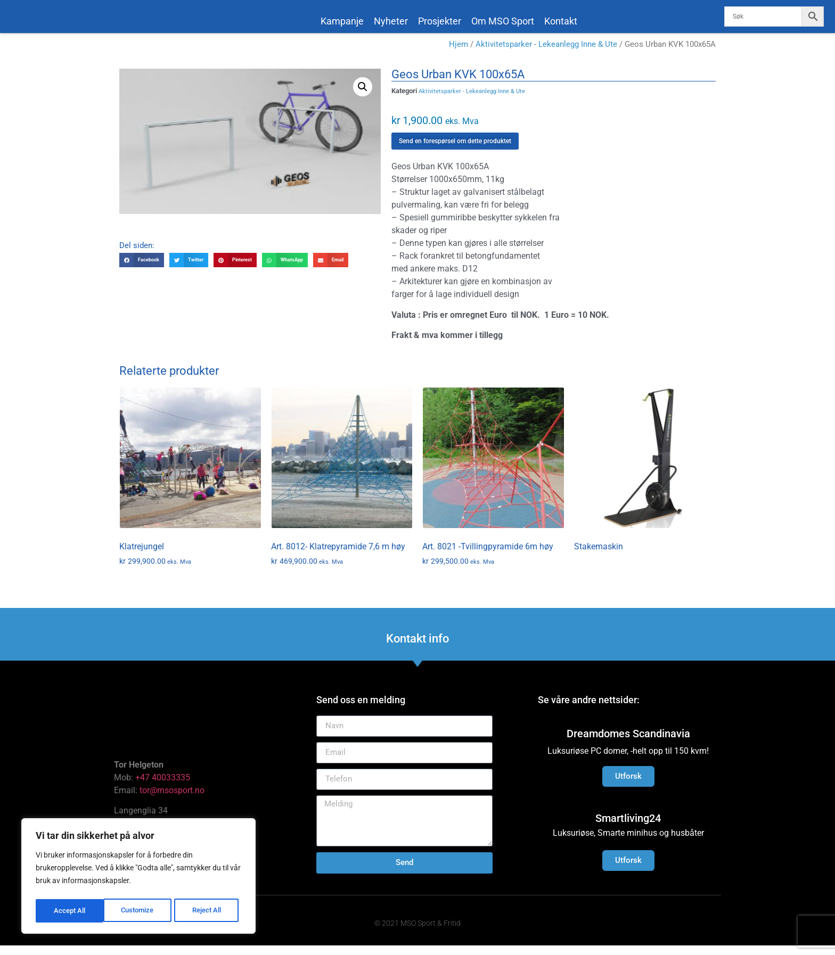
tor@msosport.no (173, 800)
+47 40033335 (162, 787)
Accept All (209, 911)
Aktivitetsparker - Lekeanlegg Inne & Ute (546, 54)
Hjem (458, 54)
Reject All (140, 911)
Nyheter (391, 21)
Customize (70, 911)
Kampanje (342, 21)
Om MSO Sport (502, 21)
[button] (362, 96)
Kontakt (560, 21)
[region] (138, 878)
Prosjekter (439, 21)
